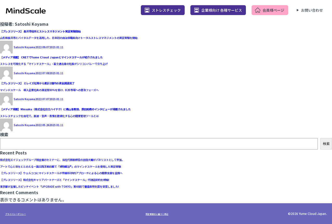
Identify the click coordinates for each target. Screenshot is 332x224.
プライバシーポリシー (20, 213)
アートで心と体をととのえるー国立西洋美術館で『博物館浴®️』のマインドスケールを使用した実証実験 (96, 166)
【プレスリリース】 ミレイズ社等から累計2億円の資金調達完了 (59, 82)
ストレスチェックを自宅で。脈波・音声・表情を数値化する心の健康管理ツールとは (78, 115)
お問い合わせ (312, 10)
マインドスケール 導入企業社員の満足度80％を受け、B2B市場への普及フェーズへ (79, 89)
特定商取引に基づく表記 (162, 213)
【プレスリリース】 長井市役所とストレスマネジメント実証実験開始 (64, 31)
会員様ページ (273, 10)
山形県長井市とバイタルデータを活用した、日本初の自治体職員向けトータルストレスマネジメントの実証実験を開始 (110, 37)
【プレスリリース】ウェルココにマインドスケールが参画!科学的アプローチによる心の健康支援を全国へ (98, 172)
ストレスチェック (166, 10)
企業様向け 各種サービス (221, 10)
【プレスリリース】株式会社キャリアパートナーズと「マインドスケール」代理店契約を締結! (87, 179)
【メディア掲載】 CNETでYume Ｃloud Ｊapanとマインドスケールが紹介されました (80, 56)
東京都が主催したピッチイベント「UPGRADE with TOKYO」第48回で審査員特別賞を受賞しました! (93, 186)
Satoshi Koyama (30, 46)
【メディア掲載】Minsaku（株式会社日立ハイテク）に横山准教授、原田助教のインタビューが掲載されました (104, 108)
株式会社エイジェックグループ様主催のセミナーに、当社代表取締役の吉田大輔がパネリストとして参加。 (99, 159)
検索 (4, 134)
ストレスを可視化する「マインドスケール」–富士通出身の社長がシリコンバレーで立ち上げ (86, 63)
